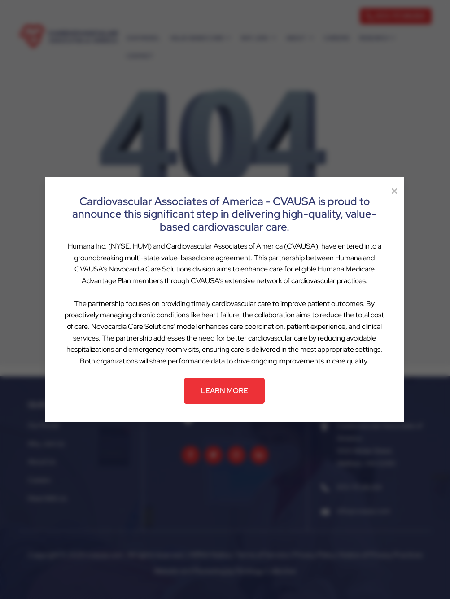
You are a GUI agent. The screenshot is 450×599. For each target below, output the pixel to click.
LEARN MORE (224, 390)
